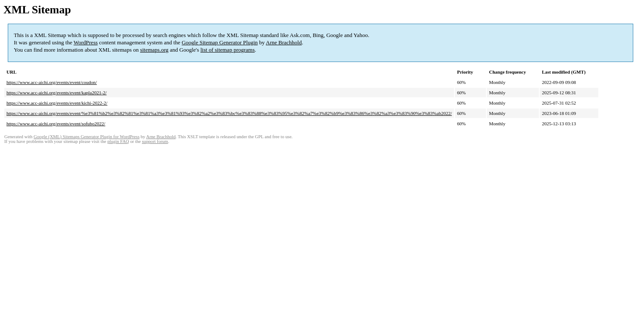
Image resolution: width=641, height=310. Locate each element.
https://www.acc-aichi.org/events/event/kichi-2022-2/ (56, 102)
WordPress (86, 42)
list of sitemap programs (227, 49)
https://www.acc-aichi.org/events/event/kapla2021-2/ (56, 92)
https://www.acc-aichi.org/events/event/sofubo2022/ (55, 123)
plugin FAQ (118, 141)
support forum (155, 141)
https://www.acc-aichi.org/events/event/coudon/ (51, 82)
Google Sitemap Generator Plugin (220, 42)
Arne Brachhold (284, 42)
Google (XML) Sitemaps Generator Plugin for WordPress (87, 136)
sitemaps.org (154, 49)
